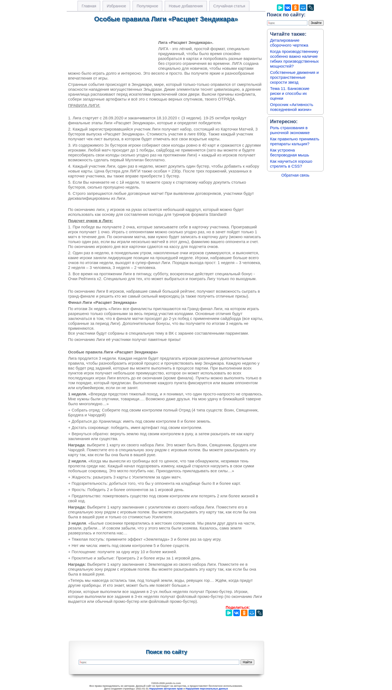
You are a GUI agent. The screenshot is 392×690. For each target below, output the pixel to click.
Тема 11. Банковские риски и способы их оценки (290, 93)
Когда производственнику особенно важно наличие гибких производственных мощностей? (294, 58)
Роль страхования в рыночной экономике (290, 130)
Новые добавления (186, 6)
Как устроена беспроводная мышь (289, 152)
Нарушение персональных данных (207, 688)
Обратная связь (295, 175)
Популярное (147, 6)
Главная (89, 6)
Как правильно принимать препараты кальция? (294, 141)
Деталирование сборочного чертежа (289, 42)
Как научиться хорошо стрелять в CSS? (291, 163)
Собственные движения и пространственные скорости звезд (294, 77)
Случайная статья (229, 6)
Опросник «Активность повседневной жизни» (291, 107)
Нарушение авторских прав (166, 688)
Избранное (116, 6)
